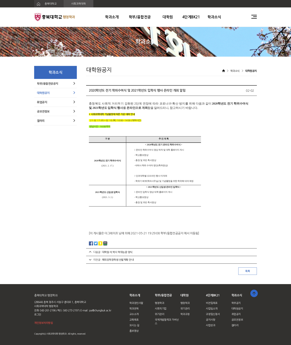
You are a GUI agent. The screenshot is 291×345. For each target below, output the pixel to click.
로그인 (37, 314)
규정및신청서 (213, 314)
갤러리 (234, 325)
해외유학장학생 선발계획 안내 (118, 259)
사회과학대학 (78, 3)
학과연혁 (134, 308)
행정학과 (159, 303)
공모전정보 (237, 319)
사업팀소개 (212, 308)
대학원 (168, 17)
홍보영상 (134, 331)
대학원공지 (237, 308)
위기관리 (159, 314)
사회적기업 (160, 308)
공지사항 (210, 319)
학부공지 (236, 303)
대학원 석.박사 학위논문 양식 (117, 252)
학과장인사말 (136, 303)
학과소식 (214, 17)
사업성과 (210, 325)
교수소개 (134, 314)
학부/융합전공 (140, 17)
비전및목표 (212, 303)
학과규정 (185, 314)
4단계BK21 (191, 17)
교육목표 (134, 319)
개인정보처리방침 (43, 323)
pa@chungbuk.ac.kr (100, 310)
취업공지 (236, 314)
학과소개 (112, 17)
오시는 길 (134, 325)
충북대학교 (45, 4)
